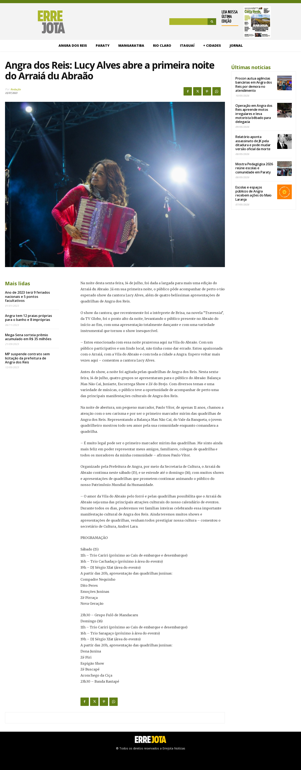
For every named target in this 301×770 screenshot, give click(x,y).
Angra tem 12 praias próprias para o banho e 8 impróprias (28, 317)
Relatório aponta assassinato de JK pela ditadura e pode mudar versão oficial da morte (253, 142)
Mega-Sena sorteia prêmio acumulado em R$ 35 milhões (28, 337)
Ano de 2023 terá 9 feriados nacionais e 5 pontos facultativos (27, 296)
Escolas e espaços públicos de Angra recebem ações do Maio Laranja (253, 193)
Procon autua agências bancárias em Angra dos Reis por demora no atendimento (253, 84)
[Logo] (35, 22)
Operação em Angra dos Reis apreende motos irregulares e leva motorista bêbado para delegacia (253, 113)
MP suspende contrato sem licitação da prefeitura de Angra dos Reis (27, 358)
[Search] (212, 21)
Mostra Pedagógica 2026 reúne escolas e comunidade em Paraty (254, 168)
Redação (15, 89)
